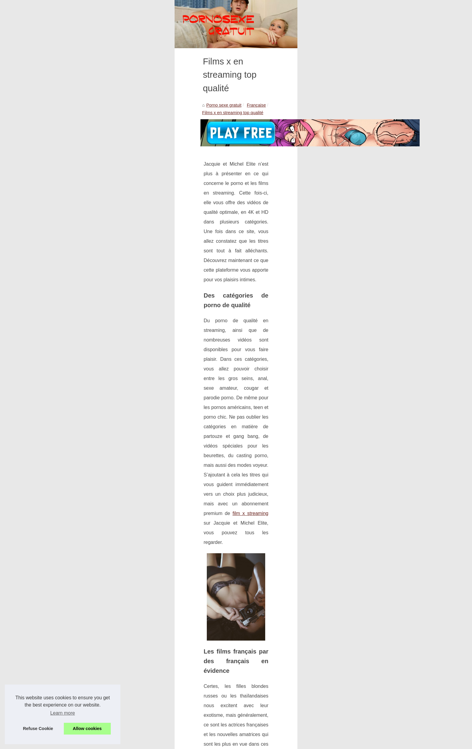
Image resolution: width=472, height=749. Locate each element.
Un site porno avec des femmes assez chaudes (141, 711)
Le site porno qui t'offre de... (360, 168)
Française (111, 183)
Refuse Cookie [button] (38, 728)
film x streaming (258, 323)
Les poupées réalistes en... (360, 565)
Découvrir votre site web (131, 729)
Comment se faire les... (356, 483)
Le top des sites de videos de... (363, 414)
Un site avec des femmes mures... (366, 387)
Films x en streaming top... (359, 511)
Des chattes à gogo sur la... (360, 277)
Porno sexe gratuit (78, 183)
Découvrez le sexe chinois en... (364, 359)
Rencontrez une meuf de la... (362, 621)
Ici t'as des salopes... (354, 524)
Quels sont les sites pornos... (362, 537)
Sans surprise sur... (352, 194)
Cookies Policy (168, 729)
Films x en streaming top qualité (156, 183)
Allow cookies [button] (87, 728)
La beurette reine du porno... (361, 331)
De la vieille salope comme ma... (365, 249)
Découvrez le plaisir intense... (362, 470)
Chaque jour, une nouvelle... (361, 181)
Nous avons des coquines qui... (364, 290)
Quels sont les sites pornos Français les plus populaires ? (151, 700)
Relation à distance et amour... (363, 236)
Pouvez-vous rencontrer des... (363, 593)
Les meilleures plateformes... (361, 222)
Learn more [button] (62, 713)
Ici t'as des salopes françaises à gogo (96, 660)
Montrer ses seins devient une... (364, 442)
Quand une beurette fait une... (362, 318)
